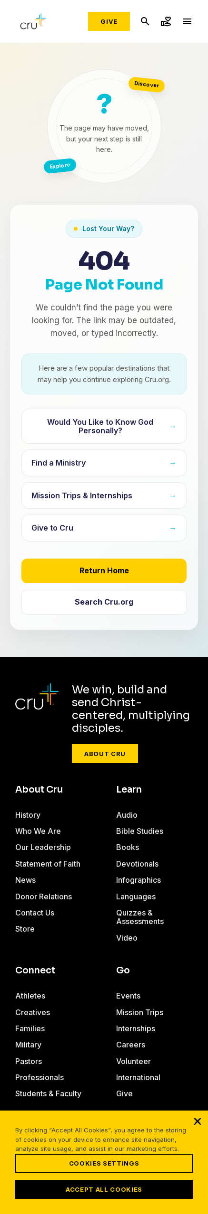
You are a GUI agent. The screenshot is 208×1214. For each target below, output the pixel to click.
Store (25, 929)
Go (123, 970)
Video (127, 938)
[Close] (197, 1121)
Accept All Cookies (104, 1189)
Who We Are (38, 831)
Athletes (30, 995)
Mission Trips (139, 1012)
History (27, 815)
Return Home (104, 570)
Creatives (32, 1012)
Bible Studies (139, 831)
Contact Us (34, 912)
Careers (130, 1044)
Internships (135, 1028)
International (138, 1077)
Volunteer (133, 1061)
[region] (104, 1162)
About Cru (105, 753)
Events (128, 995)
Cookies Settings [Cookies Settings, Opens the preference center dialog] (104, 1163)
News (25, 880)
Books (127, 847)
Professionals (39, 1077)
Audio (127, 815)
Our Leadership (43, 847)
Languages (136, 896)
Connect (35, 970)
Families (30, 1028)
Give (109, 21)
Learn (129, 789)
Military (28, 1044)
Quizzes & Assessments (140, 917)
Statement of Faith (47, 863)
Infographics (138, 880)
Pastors (28, 1061)
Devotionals (137, 863)
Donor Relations (43, 896)
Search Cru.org (104, 602)
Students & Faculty (48, 1093)
